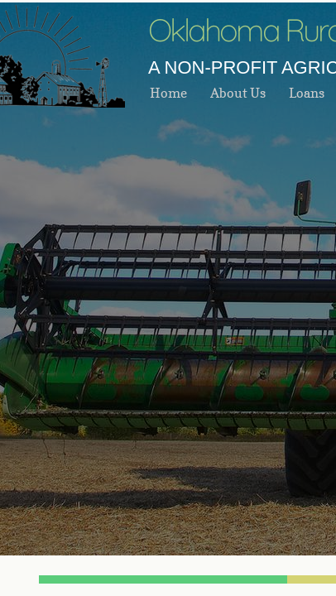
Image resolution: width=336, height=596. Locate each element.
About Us (238, 92)
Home (168, 92)
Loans (306, 92)
